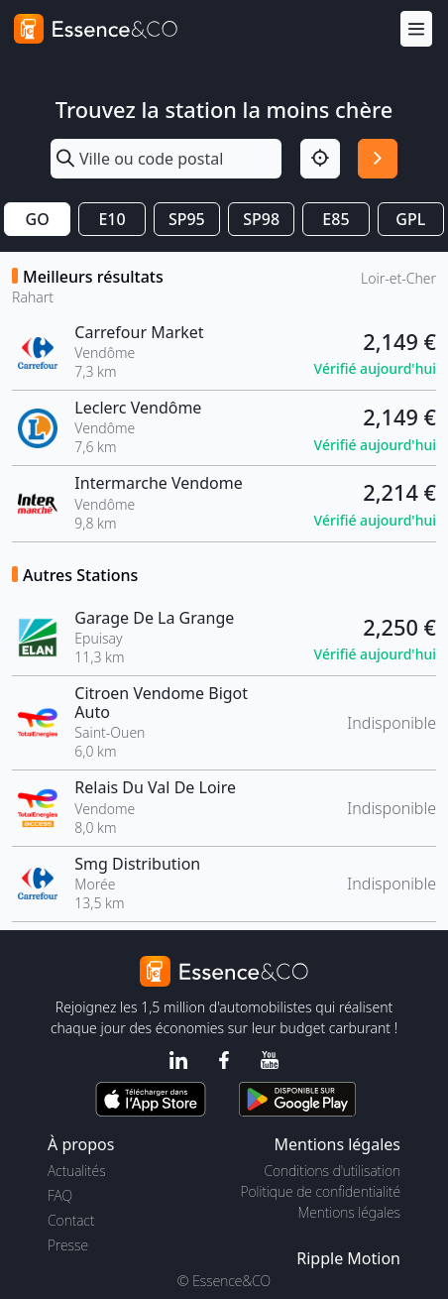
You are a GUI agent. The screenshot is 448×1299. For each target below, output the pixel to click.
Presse (68, 1245)
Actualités (77, 1170)
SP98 (261, 219)
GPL (410, 219)
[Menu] (416, 29)
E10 (111, 219)
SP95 (186, 219)
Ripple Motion (348, 1258)
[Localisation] (320, 158)
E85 (335, 219)
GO (38, 219)
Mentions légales (349, 1212)
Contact (71, 1220)
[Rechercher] (377, 158)
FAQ (60, 1195)
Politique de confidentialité (320, 1191)
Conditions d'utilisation (332, 1170)
